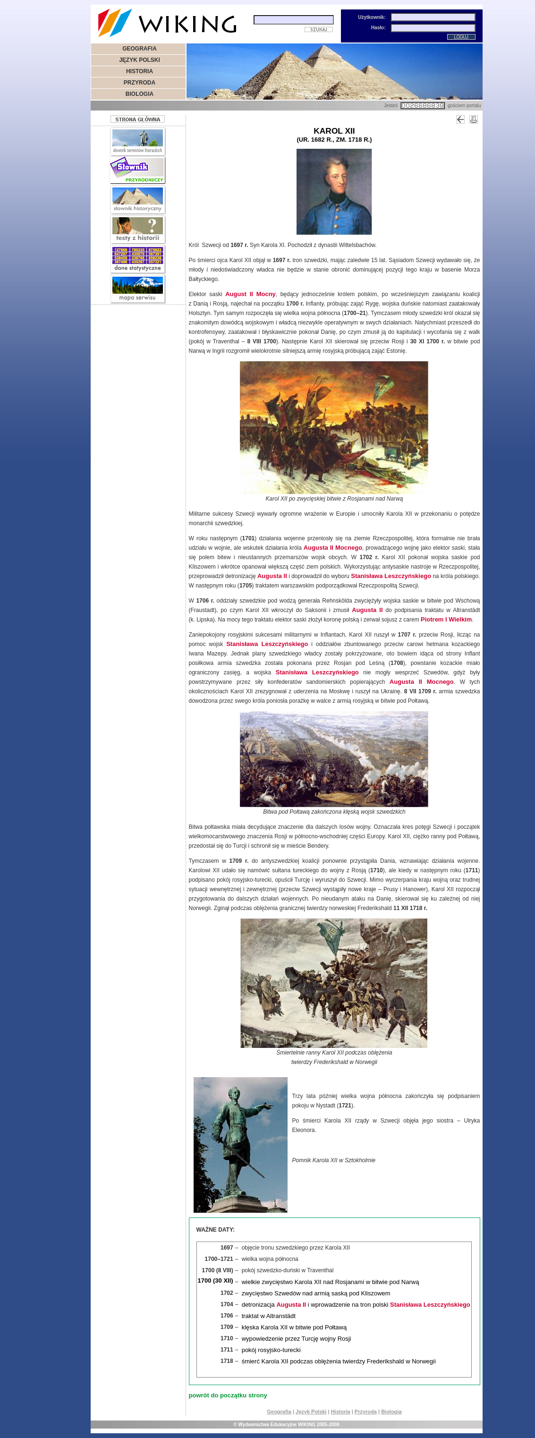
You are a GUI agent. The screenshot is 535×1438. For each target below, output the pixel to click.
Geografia (279, 1411)
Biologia (391, 1411)
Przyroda (366, 1411)
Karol (328, 131)
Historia (340, 1411)
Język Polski (311, 1411)
